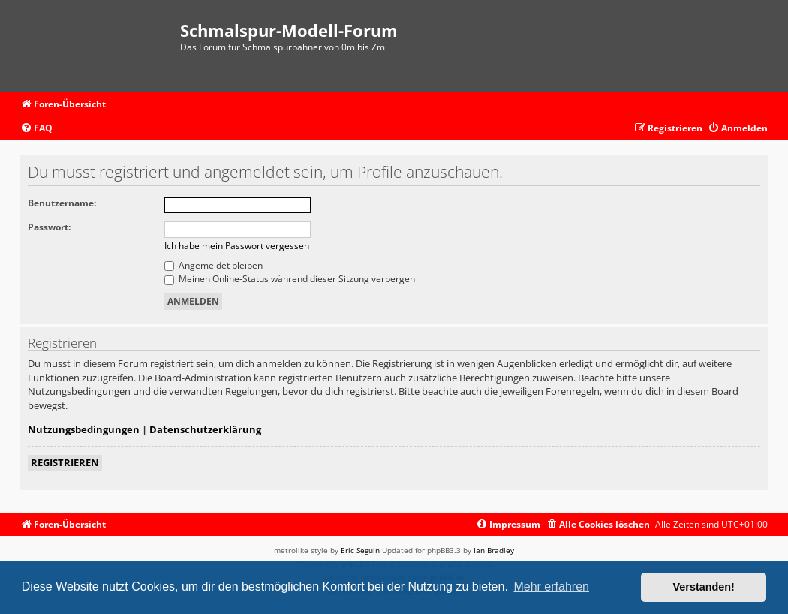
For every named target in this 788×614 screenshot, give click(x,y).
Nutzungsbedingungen (84, 429)
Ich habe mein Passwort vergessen (236, 245)
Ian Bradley (494, 550)
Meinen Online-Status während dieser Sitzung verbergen (289, 278)
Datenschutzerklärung (205, 429)
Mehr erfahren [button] (551, 586)
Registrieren (65, 462)
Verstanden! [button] (704, 587)
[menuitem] (36, 129)
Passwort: (49, 227)
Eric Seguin (360, 550)
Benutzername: (62, 203)
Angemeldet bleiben (213, 265)
